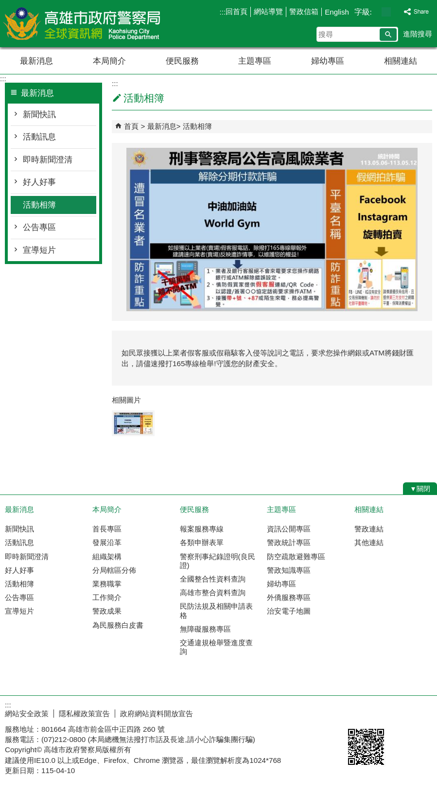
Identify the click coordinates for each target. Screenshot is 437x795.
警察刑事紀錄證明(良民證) (217, 560)
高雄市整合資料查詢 (212, 592)
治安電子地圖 (289, 611)
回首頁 (236, 11)
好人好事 (39, 182)
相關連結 (400, 61)
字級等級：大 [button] (396, 12)
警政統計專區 (289, 542)
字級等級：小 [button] (376, 12)
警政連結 (369, 529)
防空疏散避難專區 (296, 556)
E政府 (353, 712)
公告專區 (39, 227)
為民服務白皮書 (117, 625)
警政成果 (107, 611)
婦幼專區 (327, 61)
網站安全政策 (27, 713)
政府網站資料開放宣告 (156, 713)
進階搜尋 (417, 34)
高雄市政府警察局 (82, 23)
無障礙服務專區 (205, 629)
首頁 (131, 126)
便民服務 (182, 61)
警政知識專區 (289, 570)
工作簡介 (107, 597)
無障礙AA (402, 712)
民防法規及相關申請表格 (216, 610)
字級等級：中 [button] (386, 12)
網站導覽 (268, 11)
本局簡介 (109, 61)
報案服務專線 (202, 529)
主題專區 (254, 61)
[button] (388, 34)
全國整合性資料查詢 (212, 579)
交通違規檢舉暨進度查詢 (216, 646)
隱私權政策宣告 (84, 713)
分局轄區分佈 (114, 570)
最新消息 (36, 61)
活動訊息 (39, 136)
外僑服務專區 (289, 597)
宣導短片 (39, 250)
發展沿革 (107, 542)
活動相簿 (39, 205)
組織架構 (107, 556)
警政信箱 (303, 11)
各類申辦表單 (202, 542)
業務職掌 (107, 584)
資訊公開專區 (289, 529)
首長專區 (107, 529)
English (337, 12)
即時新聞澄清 (47, 159)
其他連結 (369, 542)
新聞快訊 (39, 114)
